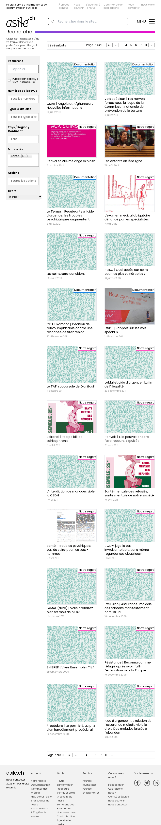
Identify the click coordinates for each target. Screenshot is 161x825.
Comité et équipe (118, 796)
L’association (116, 784)
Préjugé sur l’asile (41, 796)
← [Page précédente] (115, 45)
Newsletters (148, 4)
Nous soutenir (79, 6)
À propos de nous (63, 6)
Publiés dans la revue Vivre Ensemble (25, 80)
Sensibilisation (40, 808)
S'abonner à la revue (93, 6)
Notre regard (38, 780)
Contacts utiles (66, 816)
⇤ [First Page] (109, 45)
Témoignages (65, 804)
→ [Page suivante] (151, 45)
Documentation (40, 784)
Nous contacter (133, 6)
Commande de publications (113, 6)
